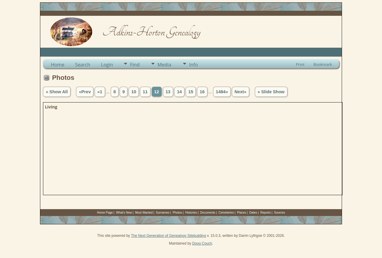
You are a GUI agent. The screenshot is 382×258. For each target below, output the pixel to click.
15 (190, 91)
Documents (207, 212)
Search (82, 64)
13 (168, 91)
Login (107, 64)
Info (193, 64)
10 (133, 91)
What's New (124, 212)
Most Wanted (144, 212)
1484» (222, 91)
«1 (99, 91)
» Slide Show (271, 91)
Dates (253, 212)
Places (241, 212)
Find (135, 64)
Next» (241, 91)
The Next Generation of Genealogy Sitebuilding (168, 236)
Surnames (163, 212)
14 (179, 91)
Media (164, 64)
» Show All (57, 91)
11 (145, 91)
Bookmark (322, 64)
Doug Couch (202, 243)
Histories (191, 212)
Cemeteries (226, 212)
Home (57, 64)
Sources (279, 212)
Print (300, 64)
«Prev (85, 91)
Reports (265, 212)
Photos (177, 212)
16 (202, 91)
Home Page (105, 212)
